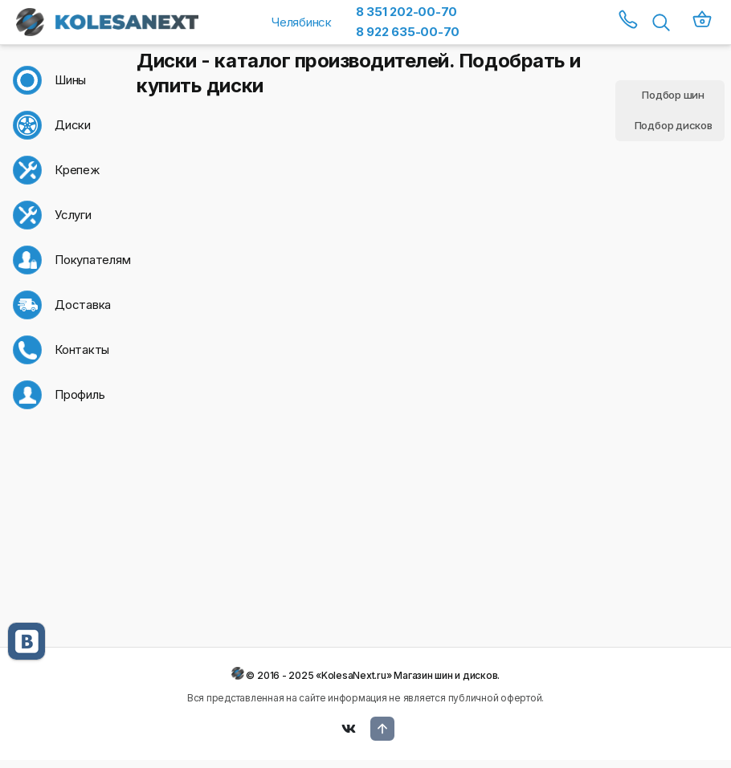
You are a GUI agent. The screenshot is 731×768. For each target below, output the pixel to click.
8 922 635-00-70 (407, 31)
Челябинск (302, 22)
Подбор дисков (674, 125)
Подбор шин (673, 94)
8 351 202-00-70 (406, 11)
